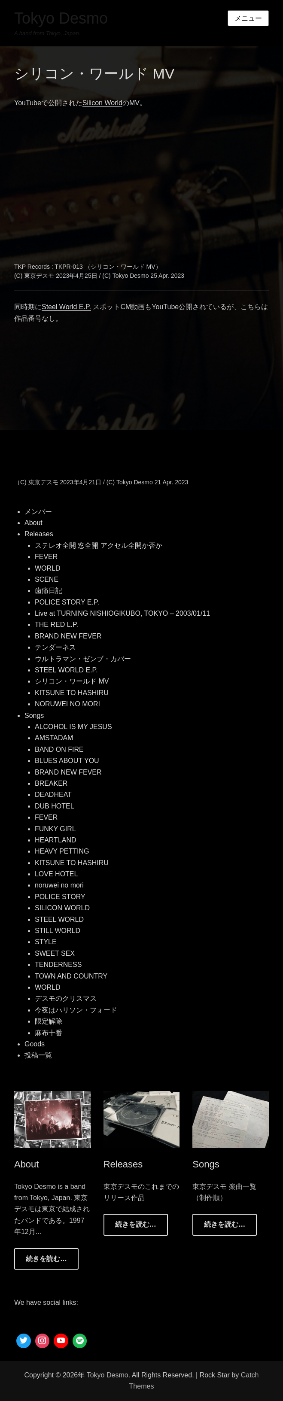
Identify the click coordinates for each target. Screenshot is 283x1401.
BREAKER (51, 783)
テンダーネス (55, 647)
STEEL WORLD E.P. (66, 670)
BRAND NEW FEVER (68, 636)
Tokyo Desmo (61, 18)
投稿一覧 (38, 1055)
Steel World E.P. (66, 306)
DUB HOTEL (54, 806)
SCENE (46, 579)
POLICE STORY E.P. (67, 602)
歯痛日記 (48, 590)
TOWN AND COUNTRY (71, 976)
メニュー (248, 18)
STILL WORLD (57, 930)
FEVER (46, 556)
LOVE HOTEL (56, 874)
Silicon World (102, 102)
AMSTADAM (54, 738)
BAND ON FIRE (59, 749)
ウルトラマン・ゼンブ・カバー (83, 659)
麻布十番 (48, 1032)
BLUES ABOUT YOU (67, 760)
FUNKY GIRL (55, 829)
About (33, 522)
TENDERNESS (58, 964)
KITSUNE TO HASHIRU (72, 692)
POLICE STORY (60, 896)
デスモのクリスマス (66, 998)
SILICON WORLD (62, 908)
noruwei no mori (59, 885)
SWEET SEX (55, 953)
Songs (34, 715)
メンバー (38, 511)
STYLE (46, 941)
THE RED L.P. (56, 624)
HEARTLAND (55, 840)
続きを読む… (46, 1258)
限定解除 (48, 1021)
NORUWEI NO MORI (67, 704)
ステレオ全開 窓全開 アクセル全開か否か (98, 545)
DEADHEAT (53, 794)
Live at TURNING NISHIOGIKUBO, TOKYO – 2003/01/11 (122, 613)
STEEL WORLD (59, 919)
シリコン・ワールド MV (72, 681)
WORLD (48, 568)
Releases (38, 534)
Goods (34, 1044)
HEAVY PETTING (62, 851)
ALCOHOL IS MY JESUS (73, 726)
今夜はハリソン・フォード (76, 1010)
